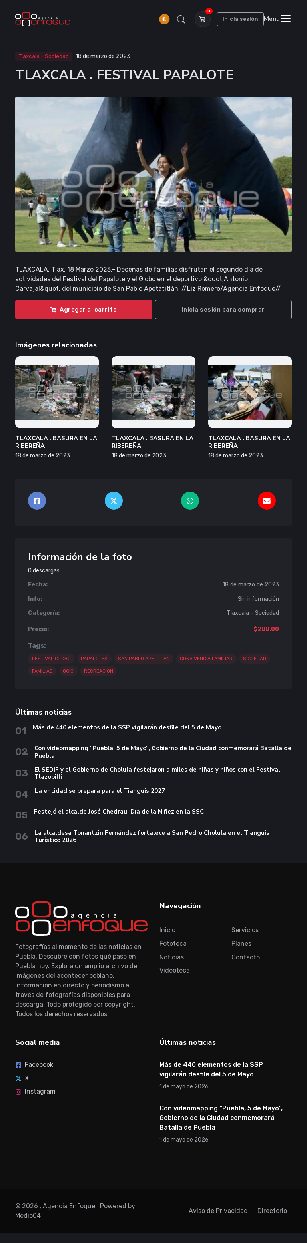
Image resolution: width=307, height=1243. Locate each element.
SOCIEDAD (254, 658)
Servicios (245, 930)
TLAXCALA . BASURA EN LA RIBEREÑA (56, 442)
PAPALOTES (94, 658)
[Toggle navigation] (278, 19)
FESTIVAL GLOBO (51, 658)
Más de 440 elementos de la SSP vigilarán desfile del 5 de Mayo (127, 727)
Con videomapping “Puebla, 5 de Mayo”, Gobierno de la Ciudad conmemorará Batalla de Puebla (162, 752)
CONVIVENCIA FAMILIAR (206, 658)
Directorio (272, 1211)
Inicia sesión (241, 19)
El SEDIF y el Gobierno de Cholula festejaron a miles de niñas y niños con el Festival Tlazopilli (157, 773)
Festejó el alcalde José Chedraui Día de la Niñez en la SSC (119, 812)
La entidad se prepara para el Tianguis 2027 (100, 791)
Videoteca (174, 970)
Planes (241, 943)
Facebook (34, 1064)
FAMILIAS (42, 671)
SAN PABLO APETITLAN (144, 658)
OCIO (68, 671)
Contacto (245, 957)
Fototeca (173, 943)
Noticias (171, 957)
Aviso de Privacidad (218, 1211)
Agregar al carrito (83, 309)
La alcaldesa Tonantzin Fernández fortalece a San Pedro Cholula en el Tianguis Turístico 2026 (151, 836)
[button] (181, 19)
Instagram (35, 1091)
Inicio (167, 930)
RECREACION (98, 671)
